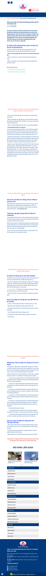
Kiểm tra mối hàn (11, 527)
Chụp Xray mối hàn (11, 530)
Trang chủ (9, 18)
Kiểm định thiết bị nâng (12, 493)
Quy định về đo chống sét (12, 516)
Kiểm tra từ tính (10, 536)
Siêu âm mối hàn (10, 533)
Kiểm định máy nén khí (12, 507)
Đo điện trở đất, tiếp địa (12, 513)
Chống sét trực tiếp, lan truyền (13, 519)
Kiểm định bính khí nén (12, 502)
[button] (37, 459)
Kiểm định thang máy (11, 470)
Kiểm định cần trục (11, 490)
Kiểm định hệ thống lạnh (12, 499)
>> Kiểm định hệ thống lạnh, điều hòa (16, 72)
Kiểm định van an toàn (11, 504)
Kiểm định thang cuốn (11, 473)
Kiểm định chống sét (15, 18)
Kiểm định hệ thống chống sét (13, 521)
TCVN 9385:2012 (12, 289)
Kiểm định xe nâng (11, 487)
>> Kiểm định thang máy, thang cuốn (16, 69)
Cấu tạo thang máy (11, 476)
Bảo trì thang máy (11, 479)
